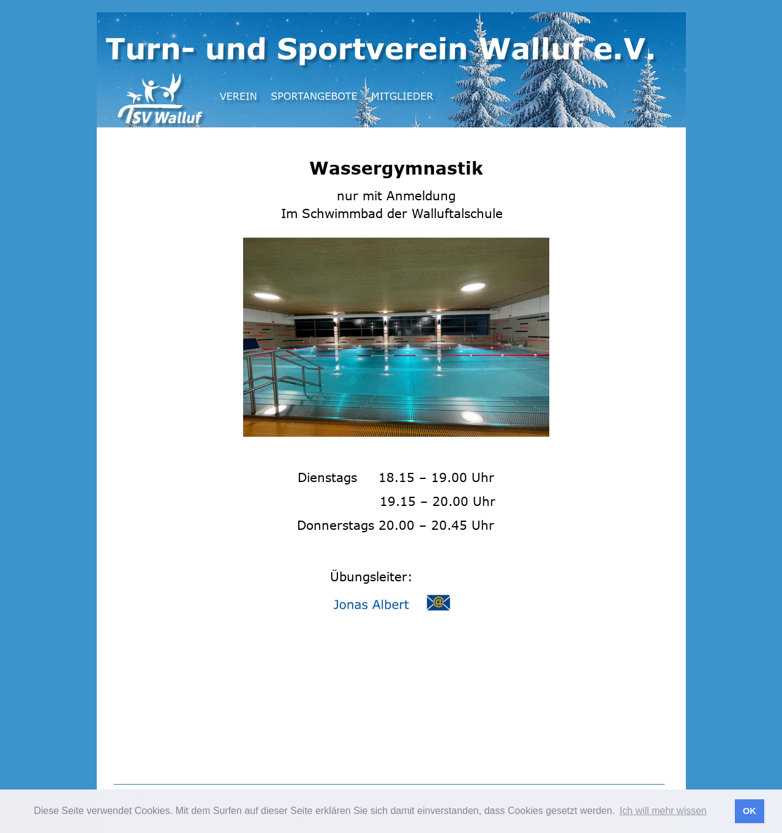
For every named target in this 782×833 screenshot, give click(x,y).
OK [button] (749, 811)
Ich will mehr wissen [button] (663, 810)
